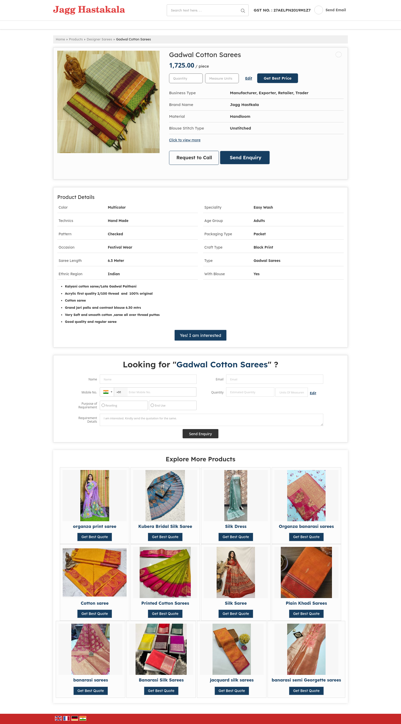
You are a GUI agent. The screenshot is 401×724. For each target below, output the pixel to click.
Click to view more (185, 140)
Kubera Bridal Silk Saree (165, 526)
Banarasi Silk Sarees (161, 680)
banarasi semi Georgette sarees (306, 680)
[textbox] (222, 78)
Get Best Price (278, 78)
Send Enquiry (245, 158)
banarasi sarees (90, 680)
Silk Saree (236, 603)
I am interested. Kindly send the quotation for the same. (211, 420)
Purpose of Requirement (87, 405)
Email (220, 379)
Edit (248, 78)
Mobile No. (89, 392)
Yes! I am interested (200, 335)
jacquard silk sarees (232, 680)
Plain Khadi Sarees (306, 603)
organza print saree (94, 526)
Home (60, 39)
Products (76, 39)
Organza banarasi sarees (306, 526)
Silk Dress (236, 526)
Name (92, 379)
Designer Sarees (99, 39)
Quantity (217, 392)
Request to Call (194, 158)
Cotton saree (95, 603)
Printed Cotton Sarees (165, 603)
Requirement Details (87, 419)
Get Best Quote (94, 537)
